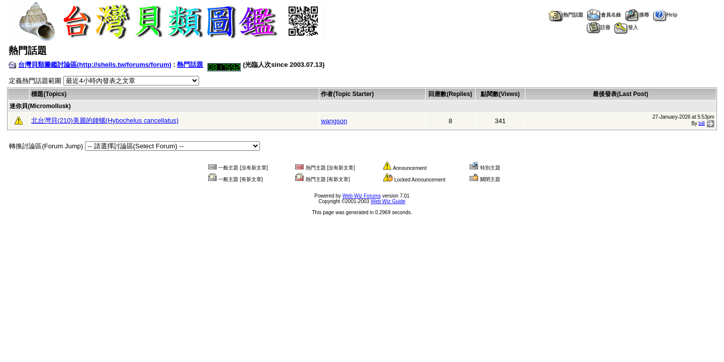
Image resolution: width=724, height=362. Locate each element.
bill (702, 123)
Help (665, 15)
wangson (334, 121)
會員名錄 (604, 15)
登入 (626, 27)
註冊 (598, 27)
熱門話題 (565, 15)
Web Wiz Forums (361, 196)
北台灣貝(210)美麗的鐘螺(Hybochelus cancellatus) (104, 120)
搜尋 (637, 15)
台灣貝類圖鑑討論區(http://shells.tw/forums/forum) (94, 64)
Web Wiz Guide (388, 201)
